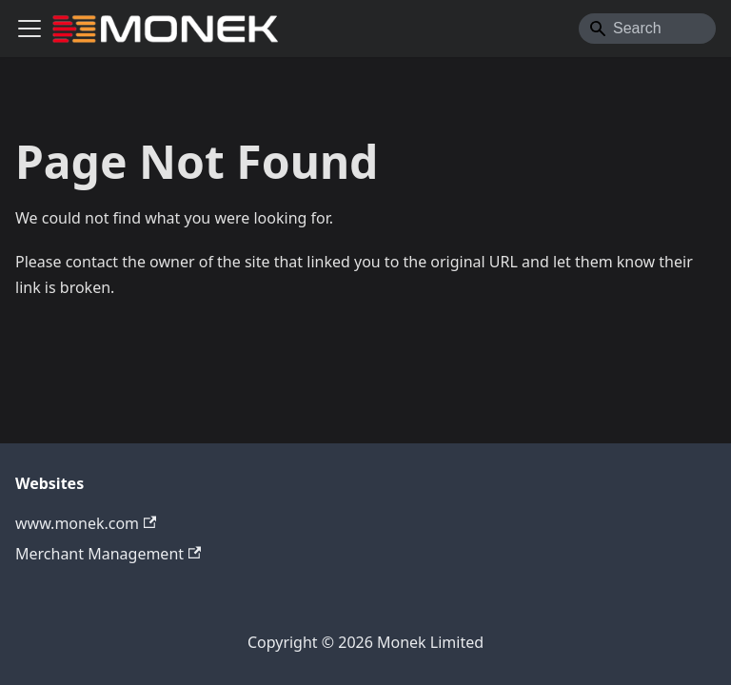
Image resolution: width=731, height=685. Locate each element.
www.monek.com (85, 523)
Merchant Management (108, 553)
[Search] (647, 28)
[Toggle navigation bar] (29, 28)
